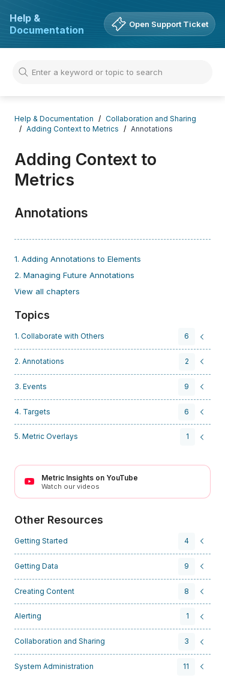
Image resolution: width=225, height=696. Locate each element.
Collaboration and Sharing (151, 118)
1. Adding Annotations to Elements (77, 259)
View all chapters (47, 291)
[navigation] (110, 336)
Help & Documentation (47, 24)
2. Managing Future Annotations (74, 275)
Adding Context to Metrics (72, 128)
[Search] (112, 72)
